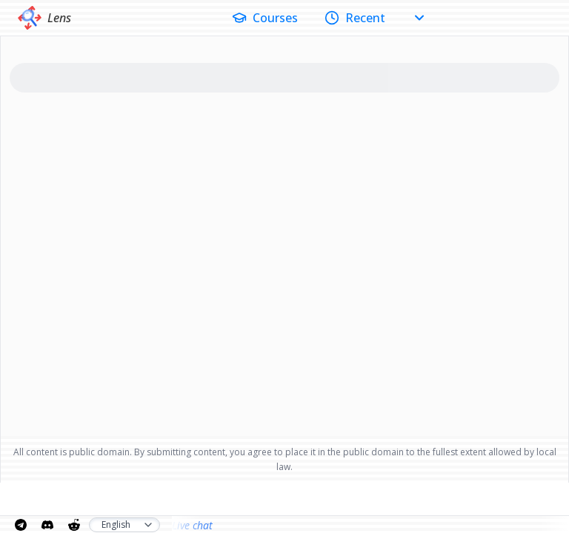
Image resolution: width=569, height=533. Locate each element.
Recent (355, 18)
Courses (265, 18)
